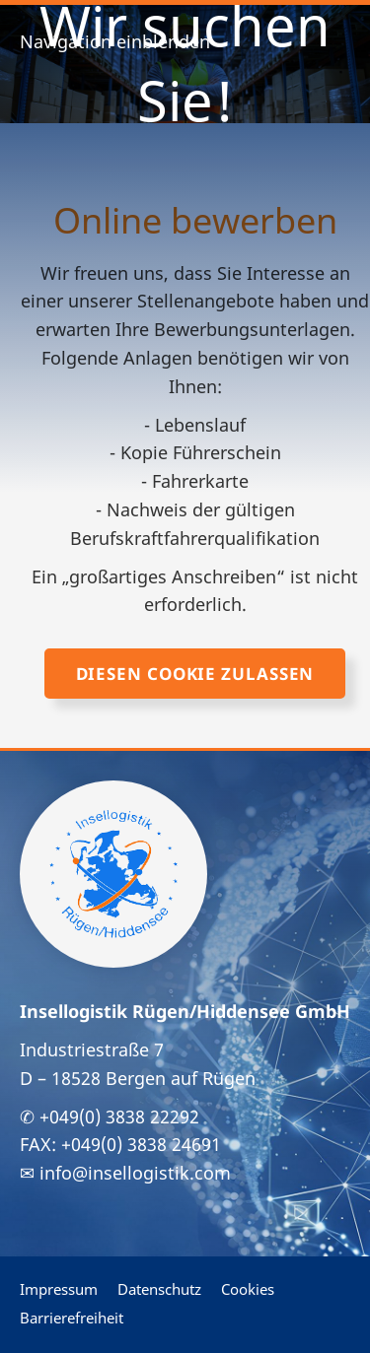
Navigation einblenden (115, 41)
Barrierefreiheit (71, 1317)
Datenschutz (159, 1289)
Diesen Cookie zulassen (195, 673)
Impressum (59, 1289)
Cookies (247, 1289)
